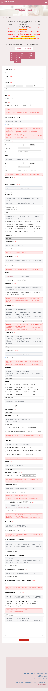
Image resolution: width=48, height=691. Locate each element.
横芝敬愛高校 (9, 226)
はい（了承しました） (11, 576)
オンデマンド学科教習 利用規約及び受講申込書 (17, 507)
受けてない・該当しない (11, 292)
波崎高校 (15, 224)
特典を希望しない (10, 424)
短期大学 (37, 228)
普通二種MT (36, 392)
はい (13, 124)
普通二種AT (9, 394)
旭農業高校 (22, 224)
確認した (8, 511)
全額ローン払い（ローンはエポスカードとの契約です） (19, 454)
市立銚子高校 (27, 221)
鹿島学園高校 (36, 221)
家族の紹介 (36, 601)
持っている (17, 475)
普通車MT (17, 384)
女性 (12, 98)
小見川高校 (37, 226)
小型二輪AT (28, 392)
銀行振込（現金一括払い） (12, 447)
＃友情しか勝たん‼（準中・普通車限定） (15, 431)
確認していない (9, 280)
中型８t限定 (8, 389)
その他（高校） (9, 228)
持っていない (9, 475)
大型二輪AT (9, 392)
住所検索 (32, 144)
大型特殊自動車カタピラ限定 (23, 394)
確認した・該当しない (21, 280)
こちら (19, 421)
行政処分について (11, 276)
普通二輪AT (18, 392)
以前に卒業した (10, 601)
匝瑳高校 (30, 226)
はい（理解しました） (11, 551)
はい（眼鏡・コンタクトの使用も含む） (15, 530)
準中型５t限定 (9, 387)
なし (7, 583)
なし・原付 (9, 384)
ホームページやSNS (20, 603)
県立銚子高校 (9, 221)
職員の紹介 (9, 603)
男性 (7, 98)
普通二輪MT (27, 389)
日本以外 (13, 105)
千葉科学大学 (19, 228)
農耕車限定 (36, 394)
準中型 (33, 384)
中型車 (31, 387)
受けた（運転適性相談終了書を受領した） (30, 292)
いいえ (7, 124)
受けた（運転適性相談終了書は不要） (15, 295)
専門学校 (8, 231)
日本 (7, 105)
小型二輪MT (37, 389)
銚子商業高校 (18, 221)
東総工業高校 (31, 224)
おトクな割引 (19, 354)
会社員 (20, 231)
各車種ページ (17, 526)
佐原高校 (8, 224)
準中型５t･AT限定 (21, 387)
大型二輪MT (18, 389)
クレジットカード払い (27, 447)
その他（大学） (28, 228)
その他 (14, 231)
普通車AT (26, 384)
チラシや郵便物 (32, 603)
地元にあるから (10, 606)
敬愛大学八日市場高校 (20, 226)
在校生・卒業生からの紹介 (24, 601)
